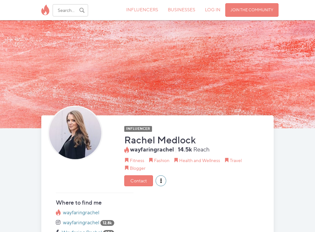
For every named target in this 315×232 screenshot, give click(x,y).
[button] (161, 180)
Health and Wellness (199, 160)
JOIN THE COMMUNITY (251, 9)
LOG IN (212, 9)
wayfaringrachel (81, 212)
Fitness (137, 160)
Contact (138, 180)
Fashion (161, 160)
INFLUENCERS (142, 9)
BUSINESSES (181, 9)
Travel (236, 160)
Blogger (138, 168)
